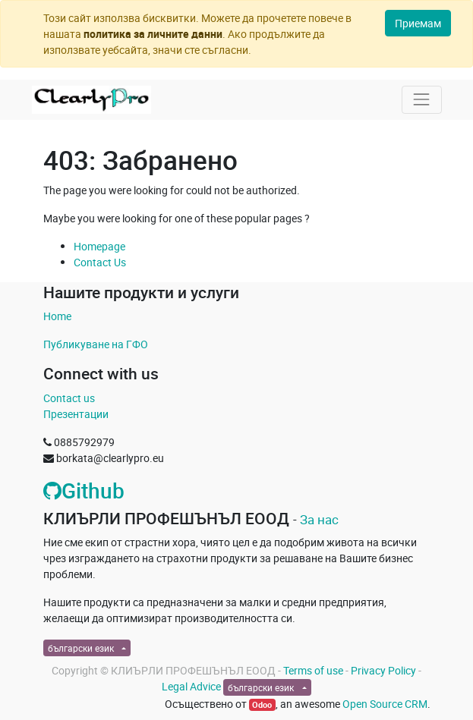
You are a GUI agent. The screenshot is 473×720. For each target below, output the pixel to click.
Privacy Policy (383, 670)
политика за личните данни (153, 34)
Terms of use (313, 670)
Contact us (69, 398)
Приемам (418, 23)
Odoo (262, 705)
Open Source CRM (384, 703)
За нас (319, 519)
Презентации (76, 414)
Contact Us (100, 262)
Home (57, 316)
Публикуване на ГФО (95, 344)
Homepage (99, 246)
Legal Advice (191, 686)
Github (84, 490)
